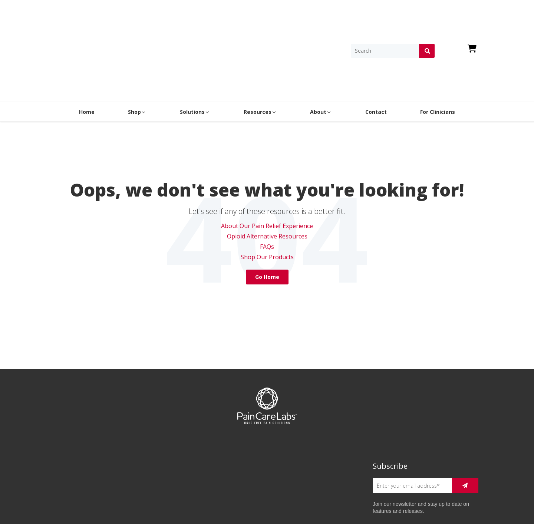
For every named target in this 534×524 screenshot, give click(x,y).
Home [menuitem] (87, 44)
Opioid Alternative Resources (267, 169)
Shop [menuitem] (134, 44)
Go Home (267, 209)
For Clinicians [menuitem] (437, 44)
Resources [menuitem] (257, 44)
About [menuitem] (318, 44)
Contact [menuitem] (376, 44)
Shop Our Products (267, 189)
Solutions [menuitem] (192, 44)
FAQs (267, 179)
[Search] (385, 17)
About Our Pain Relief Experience (267, 158)
